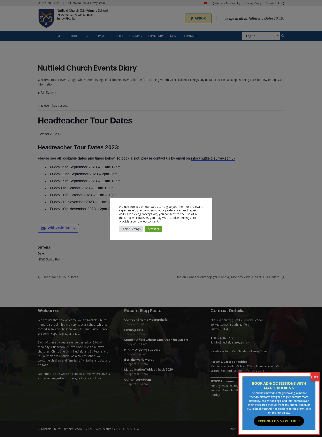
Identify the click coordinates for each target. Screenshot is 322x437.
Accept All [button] (153, 229)
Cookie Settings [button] (131, 229)
